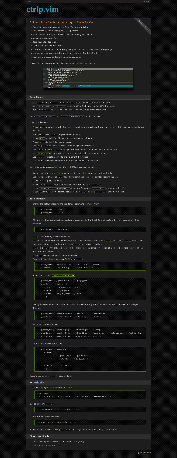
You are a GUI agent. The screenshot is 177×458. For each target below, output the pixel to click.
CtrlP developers (145, 453)
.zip (75, 442)
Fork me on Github (141, 28)
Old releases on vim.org (44, 446)
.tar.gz (82, 442)
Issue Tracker (145, 2)
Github (30, 2)
